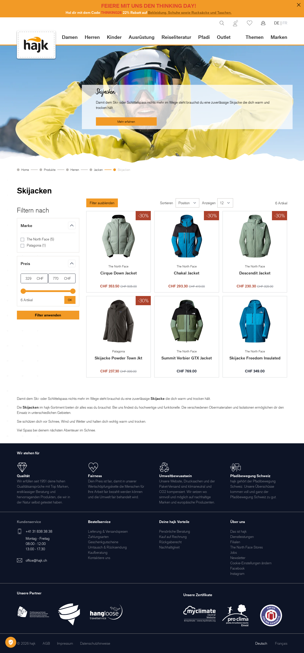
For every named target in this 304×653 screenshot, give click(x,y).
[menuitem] (108, 531)
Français (281, 643)
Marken (279, 37)
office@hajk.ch (36, 560)
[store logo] (36, 44)
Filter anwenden (48, 315)
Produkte (50, 169)
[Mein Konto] (235, 23)
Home (25, 169)
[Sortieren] (187, 202)
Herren (74, 169)
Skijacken (124, 169)
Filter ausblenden (102, 203)
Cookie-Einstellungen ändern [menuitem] (251, 563)
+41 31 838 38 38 (39, 531)
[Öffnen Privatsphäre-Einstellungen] (10, 642)
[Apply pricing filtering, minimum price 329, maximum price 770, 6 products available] (70, 300)
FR (284, 23)
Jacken (98, 169)
